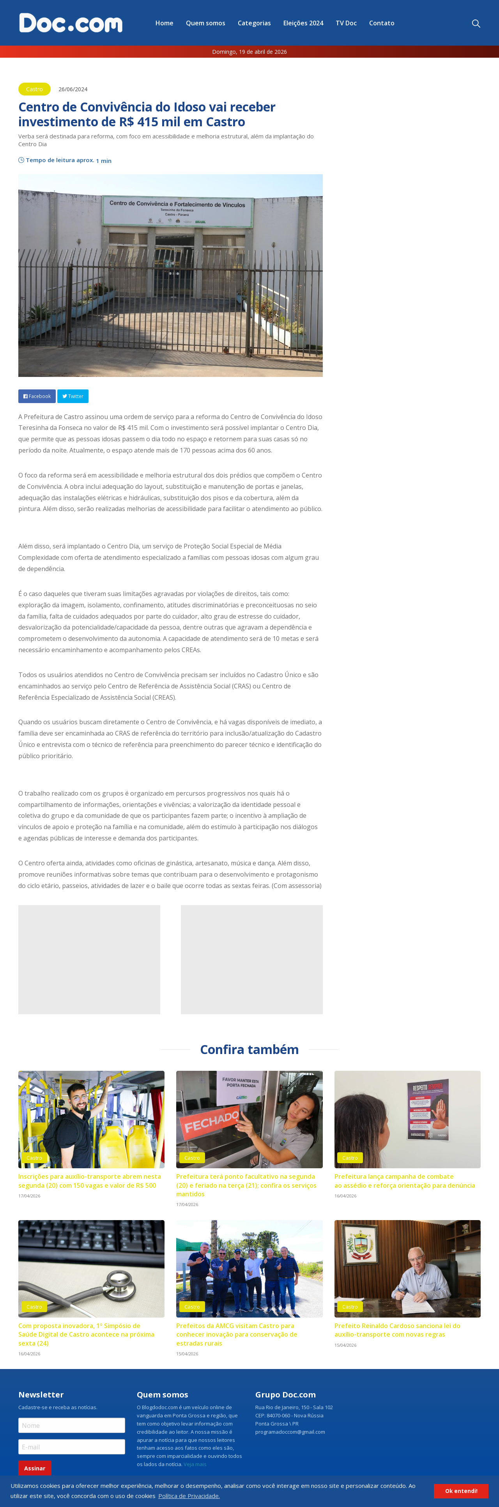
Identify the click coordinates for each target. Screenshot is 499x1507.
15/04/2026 (187, 1354)
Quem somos (205, 23)
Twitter (72, 396)
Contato (382, 23)
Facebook (37, 396)
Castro (34, 89)
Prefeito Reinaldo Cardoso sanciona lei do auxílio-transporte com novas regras (397, 1330)
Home (164, 23)
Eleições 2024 (303, 23)
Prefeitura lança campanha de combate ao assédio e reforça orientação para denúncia (404, 1180)
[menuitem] (164, 22)
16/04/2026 (345, 1196)
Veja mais (195, 1464)
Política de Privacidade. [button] (189, 1496)
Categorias (254, 23)
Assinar (34, 1468)
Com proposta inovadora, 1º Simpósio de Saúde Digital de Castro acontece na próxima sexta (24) (86, 1334)
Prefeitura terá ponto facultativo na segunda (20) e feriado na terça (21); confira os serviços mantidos (246, 1185)
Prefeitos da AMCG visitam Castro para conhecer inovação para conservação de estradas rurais (236, 1334)
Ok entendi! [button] (461, 1491)
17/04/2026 (29, 1196)
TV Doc (346, 23)
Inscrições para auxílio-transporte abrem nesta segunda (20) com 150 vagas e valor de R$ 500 (89, 1180)
